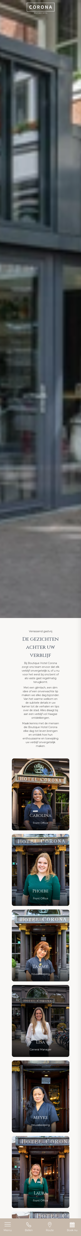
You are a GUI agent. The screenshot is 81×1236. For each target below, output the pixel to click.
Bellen (29, 1227)
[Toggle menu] (8, 1227)
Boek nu (72, 1227)
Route (50, 1227)
